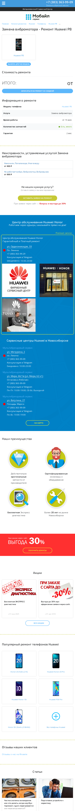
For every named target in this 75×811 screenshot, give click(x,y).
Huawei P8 (67, 106)
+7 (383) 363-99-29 (16, 253)
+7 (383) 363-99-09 (59, 2)
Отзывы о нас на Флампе (14, 754)
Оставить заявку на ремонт (37, 198)
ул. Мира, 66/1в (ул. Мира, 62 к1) (25, 376)
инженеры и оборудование (56, 476)
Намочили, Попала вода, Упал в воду (21, 163)
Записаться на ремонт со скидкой (37, 91)
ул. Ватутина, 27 (16, 400)
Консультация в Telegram (19, 257)
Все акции (36, 623)
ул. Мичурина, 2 (16, 351)
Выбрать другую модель (19, 64)
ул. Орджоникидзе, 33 (19, 246)
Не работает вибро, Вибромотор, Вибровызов (26, 171)
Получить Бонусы (37, 550)
